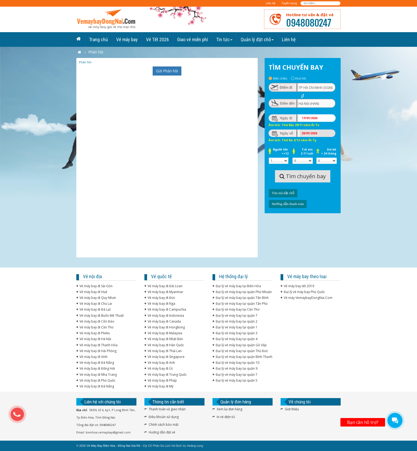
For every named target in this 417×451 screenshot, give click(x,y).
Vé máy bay (127, 39)
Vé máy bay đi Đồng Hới (97, 368)
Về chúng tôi (300, 401)
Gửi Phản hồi (167, 70)
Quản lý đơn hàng (235, 401)
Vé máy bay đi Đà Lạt (95, 309)
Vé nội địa (92, 276)
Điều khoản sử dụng (164, 417)
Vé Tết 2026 (157, 39)
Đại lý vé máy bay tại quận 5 (236, 380)
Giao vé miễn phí (192, 39)
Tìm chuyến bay (303, 176)
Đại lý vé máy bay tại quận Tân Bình (242, 297)
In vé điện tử (226, 417)
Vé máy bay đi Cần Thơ (96, 327)
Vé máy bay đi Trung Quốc (167, 374)
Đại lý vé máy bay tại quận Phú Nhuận (244, 292)
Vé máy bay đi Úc (160, 368)
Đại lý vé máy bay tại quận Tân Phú (242, 303)
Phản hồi (85, 62)
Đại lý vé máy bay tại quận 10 (237, 362)
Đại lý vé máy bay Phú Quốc (304, 292)
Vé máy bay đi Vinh (93, 356)
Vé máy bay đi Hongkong (166, 327)
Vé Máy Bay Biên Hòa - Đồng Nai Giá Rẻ (113, 445)
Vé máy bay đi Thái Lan (165, 351)
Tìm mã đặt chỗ (283, 193)
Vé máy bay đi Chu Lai (96, 303)
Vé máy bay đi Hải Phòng (98, 351)
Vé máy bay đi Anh (161, 362)
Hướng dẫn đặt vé (162, 432)
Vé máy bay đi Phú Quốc (97, 380)
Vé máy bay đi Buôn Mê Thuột (102, 315)
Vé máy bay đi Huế (93, 292)
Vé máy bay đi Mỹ (160, 386)
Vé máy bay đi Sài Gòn (96, 286)
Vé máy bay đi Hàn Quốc (166, 345)
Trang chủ (98, 39)
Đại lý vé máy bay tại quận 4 (236, 339)
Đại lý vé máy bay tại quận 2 (236, 321)
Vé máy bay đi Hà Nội (95, 339)
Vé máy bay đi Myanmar (165, 292)
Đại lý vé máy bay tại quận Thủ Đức (242, 351)
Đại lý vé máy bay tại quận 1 (236, 327)
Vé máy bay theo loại (307, 276)
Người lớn (281, 149)
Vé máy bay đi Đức (161, 297)
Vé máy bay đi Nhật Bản (165, 339)
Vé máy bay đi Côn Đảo (97, 321)
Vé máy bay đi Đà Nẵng (97, 362)
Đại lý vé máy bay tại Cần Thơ (237, 309)
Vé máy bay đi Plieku (95, 333)
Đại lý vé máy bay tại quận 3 (236, 333)
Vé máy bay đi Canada (164, 321)
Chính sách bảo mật (163, 424)
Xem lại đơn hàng (229, 409)
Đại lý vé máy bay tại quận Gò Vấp (241, 345)
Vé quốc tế (161, 276)
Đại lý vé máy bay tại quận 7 (236, 315)
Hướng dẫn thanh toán (288, 204)
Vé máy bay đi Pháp (162, 380)
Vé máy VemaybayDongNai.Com (308, 297)
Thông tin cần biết (168, 401)
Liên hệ (270, 3)
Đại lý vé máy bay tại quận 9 (236, 368)
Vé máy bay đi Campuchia (167, 309)
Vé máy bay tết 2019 (299, 286)
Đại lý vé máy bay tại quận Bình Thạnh (244, 356)
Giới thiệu (292, 409)
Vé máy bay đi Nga (161, 303)
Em (328, 149)
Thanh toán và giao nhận (167, 409)
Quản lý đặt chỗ (257, 39)
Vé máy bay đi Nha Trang (98, 374)
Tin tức (224, 39)
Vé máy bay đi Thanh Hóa (99, 345)
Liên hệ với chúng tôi (102, 401)
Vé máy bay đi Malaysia (165, 333)
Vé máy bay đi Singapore (166, 356)
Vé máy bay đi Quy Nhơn (98, 297)
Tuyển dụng (289, 3)
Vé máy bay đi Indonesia (166, 315)
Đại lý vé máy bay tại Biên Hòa (238, 286)
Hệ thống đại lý (233, 276)
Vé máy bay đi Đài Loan (165, 286)
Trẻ (307, 149)
